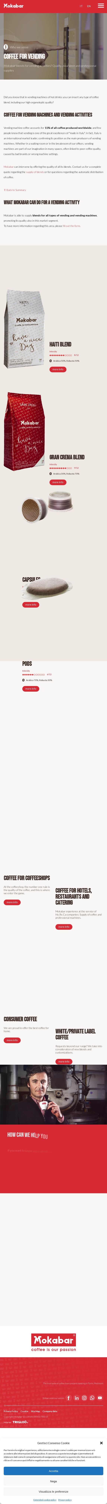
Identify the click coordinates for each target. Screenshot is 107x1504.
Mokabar (9, 166)
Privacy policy (65, 1499)
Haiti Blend (60, 344)
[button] (101, 1443)
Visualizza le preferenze (53, 1491)
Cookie (24, 1411)
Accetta (53, 1471)
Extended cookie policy (44, 1499)
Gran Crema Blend (66, 457)
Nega (53, 1481)
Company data (49, 1411)
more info (57, 369)
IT (81, 2)
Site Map (35, 1411)
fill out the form (71, 225)
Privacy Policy (11, 1411)
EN (89, 2)
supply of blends (35, 172)
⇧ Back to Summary (15, 189)
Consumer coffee (20, 1019)
